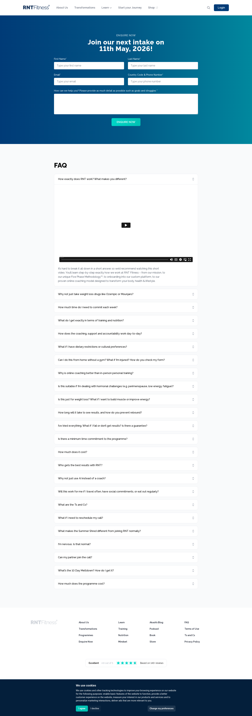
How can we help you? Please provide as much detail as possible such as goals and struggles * (106, 90)
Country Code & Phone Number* (145, 75)
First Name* (60, 59)
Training (122, 629)
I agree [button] (81, 708)
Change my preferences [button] (162, 708)
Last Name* (134, 59)
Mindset (122, 641)
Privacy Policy (192, 641)
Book (152, 635)
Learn (107, 7)
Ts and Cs (189, 635)
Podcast (154, 629)
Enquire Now (86, 641)
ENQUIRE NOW (126, 122)
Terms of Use (191, 629)
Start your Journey (130, 7)
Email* (57, 75)
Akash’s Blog (156, 622)
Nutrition (123, 635)
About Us (62, 7)
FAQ (186, 622)
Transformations (84, 7)
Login (221, 7)
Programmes (86, 635)
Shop (153, 8)
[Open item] (126, 179)
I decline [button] (94, 708)
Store (153, 641)
